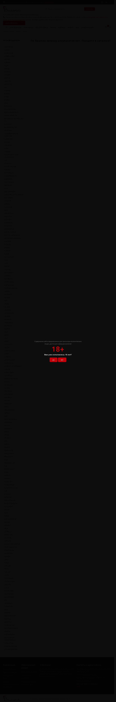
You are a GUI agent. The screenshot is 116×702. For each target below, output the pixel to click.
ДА (53, 359)
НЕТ (62, 359)
